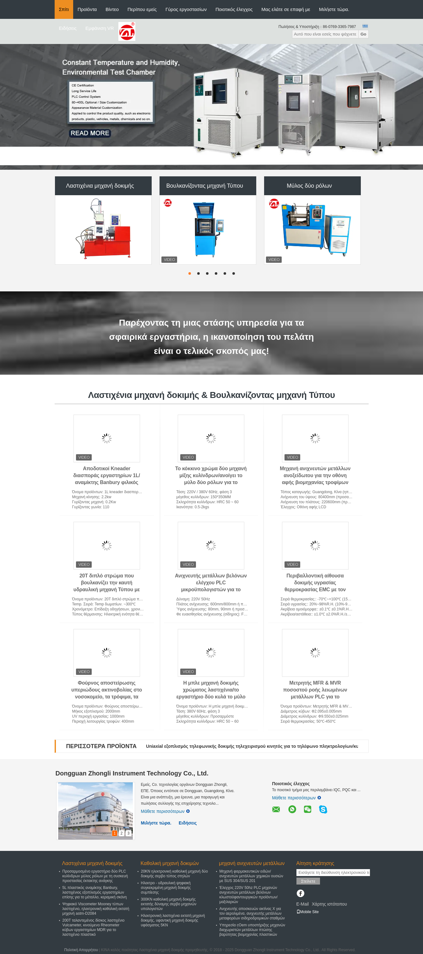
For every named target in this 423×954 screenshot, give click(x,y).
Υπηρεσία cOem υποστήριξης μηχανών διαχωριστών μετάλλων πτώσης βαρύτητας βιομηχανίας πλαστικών (252, 930)
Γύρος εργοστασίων (186, 9)
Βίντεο (112, 9)
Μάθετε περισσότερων (165, 811)
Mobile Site (307, 912)
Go (363, 34)
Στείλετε (308, 881)
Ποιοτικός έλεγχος (233, 9)
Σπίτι (64, 9)
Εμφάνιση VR (99, 28)
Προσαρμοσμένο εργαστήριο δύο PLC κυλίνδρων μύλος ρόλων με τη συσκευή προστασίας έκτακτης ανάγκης (95, 876)
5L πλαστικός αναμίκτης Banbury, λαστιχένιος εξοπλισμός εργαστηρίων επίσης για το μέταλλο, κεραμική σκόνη (94, 892)
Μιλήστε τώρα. (334, 9)
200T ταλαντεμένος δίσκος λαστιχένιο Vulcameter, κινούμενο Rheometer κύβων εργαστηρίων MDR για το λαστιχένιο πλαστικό (93, 927)
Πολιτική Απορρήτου (81, 950)
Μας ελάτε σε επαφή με (286, 9)
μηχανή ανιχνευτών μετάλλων (252, 863)
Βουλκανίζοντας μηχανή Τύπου (204, 186)
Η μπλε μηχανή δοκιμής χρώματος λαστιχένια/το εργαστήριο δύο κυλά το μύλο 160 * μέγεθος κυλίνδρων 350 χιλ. (210, 696)
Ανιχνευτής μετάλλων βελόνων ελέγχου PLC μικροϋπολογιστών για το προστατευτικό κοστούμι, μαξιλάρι (211, 589)
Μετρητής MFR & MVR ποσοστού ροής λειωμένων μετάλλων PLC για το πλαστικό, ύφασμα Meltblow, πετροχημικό (315, 696)
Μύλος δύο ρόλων (309, 186)
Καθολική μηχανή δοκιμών (170, 863)
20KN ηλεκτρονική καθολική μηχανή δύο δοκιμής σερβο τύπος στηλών (174, 873)
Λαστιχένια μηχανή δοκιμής (100, 186)
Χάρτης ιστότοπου (329, 904)
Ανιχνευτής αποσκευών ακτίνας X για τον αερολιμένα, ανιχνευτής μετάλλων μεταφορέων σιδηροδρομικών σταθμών (252, 913)
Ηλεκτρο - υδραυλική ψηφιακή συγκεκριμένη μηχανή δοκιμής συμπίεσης (166, 888)
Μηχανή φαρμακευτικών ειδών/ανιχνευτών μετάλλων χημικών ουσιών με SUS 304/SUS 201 (251, 876)
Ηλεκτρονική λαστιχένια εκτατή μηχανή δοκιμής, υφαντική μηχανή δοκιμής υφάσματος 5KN (173, 920)
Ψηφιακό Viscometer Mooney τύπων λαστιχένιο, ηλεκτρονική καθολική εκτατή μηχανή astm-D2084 (95, 909)
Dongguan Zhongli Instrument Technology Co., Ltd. (132, 773)
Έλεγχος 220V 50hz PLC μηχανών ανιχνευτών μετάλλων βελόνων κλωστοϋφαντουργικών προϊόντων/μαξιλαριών (249, 894)
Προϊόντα (87, 9)
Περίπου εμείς (142, 9)
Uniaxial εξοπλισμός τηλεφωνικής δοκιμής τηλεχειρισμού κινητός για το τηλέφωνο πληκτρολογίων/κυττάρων (260, 746)
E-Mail (302, 904)
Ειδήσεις (68, 28)
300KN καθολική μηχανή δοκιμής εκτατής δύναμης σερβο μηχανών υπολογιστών (169, 904)
